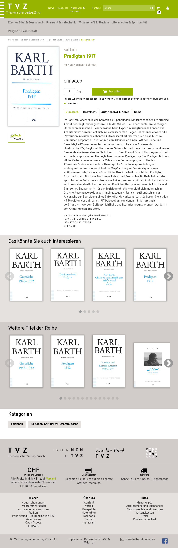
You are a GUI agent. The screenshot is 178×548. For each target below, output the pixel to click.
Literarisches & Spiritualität (129, 22)
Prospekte (62, 8)
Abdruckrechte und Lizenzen (144, 509)
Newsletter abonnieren (137, 539)
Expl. (80, 91)
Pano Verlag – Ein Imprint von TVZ (33, 516)
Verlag (89, 506)
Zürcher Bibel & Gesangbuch (25, 22)
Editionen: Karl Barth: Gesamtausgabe (54, 424)
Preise (144, 516)
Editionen (17, 424)
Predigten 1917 (88, 40)
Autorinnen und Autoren (33, 509)
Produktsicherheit (144, 519)
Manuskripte (144, 503)
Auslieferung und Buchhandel (144, 506)
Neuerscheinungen (33, 503)
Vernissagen (33, 519)
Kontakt (96, 8)
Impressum (75, 539)
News (51, 8)
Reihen (33, 513)
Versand (51, 479)
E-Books (33, 526)
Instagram (89, 523)
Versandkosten (144, 513)
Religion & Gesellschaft (22, 31)
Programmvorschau (33, 506)
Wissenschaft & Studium (93, 22)
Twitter (89, 519)
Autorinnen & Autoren (77, 10)
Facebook (89, 516)
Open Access (33, 523)
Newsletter (89, 513)
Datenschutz (92, 539)
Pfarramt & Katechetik (61, 22)
